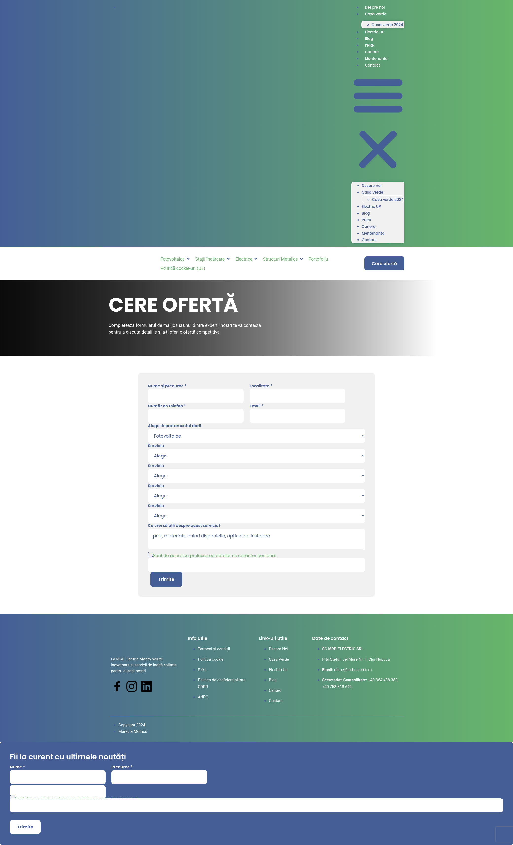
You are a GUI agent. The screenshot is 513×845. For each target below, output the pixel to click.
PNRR (370, 45)
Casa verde (375, 14)
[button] (377, 123)
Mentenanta (376, 58)
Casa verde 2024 (387, 24)
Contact (372, 65)
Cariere (372, 51)
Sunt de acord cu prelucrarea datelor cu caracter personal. (215, 555)
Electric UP (374, 31)
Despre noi (375, 7)
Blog (369, 38)
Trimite (166, 579)
